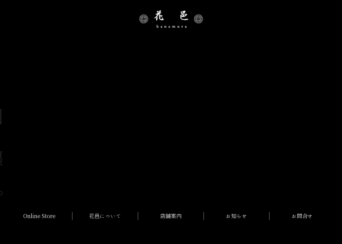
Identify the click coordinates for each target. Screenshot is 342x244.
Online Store (39, 216)
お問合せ (302, 216)
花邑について (105, 216)
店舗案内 (171, 216)
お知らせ (236, 216)
